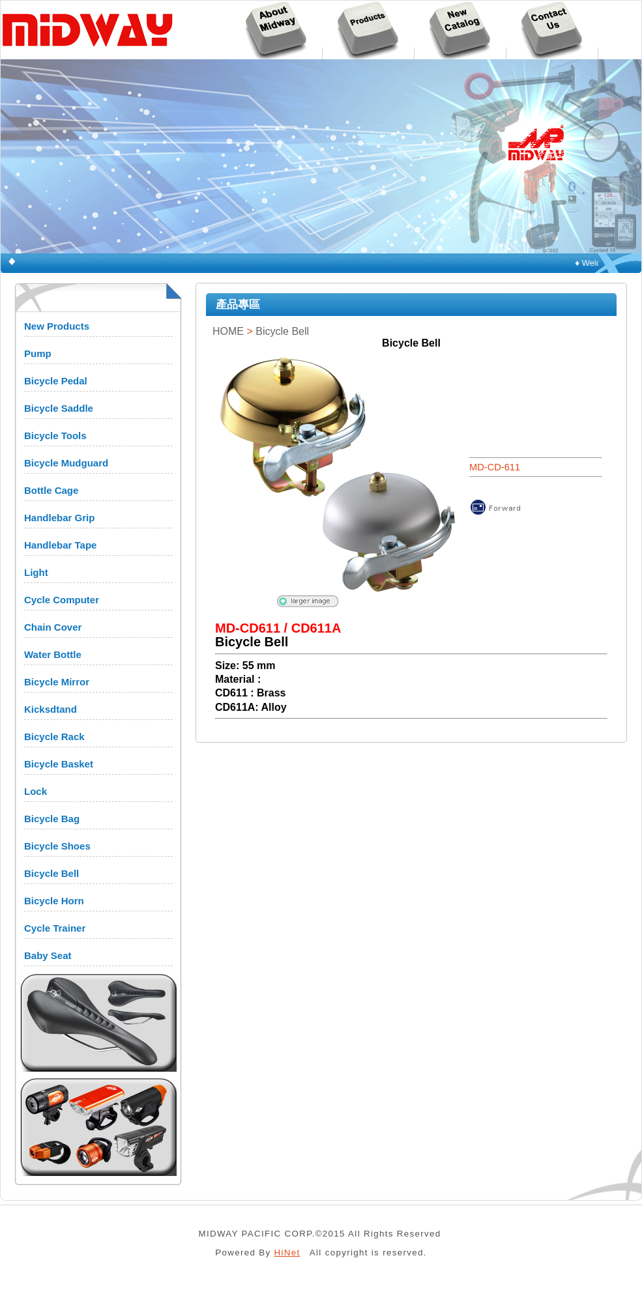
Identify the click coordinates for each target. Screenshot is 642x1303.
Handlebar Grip (59, 517)
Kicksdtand (50, 709)
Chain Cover (52, 627)
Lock (35, 791)
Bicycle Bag (52, 818)
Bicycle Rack (54, 736)
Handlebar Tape (60, 545)
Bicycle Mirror (56, 681)
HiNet (287, 1252)
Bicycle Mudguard (66, 462)
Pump (37, 353)
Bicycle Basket (58, 763)
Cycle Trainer (54, 928)
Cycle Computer (61, 599)
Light (36, 572)
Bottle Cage (51, 490)
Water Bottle (52, 654)
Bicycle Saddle (58, 408)
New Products (56, 326)
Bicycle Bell (51, 873)
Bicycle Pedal (55, 380)
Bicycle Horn (54, 900)
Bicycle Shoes (57, 846)
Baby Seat (48, 955)
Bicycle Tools (55, 435)
